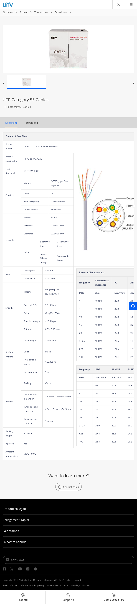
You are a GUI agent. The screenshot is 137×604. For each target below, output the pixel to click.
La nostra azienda (14, 542)
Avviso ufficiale (10, 585)
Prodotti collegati (14, 509)
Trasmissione (41, 12)
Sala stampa (11, 531)
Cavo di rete (61, 12)
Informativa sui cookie (57, 585)
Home (10, 12)
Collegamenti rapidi (16, 520)
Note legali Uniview (80, 585)
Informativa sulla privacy (32, 585)
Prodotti (23, 12)
